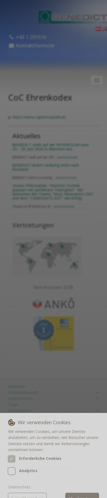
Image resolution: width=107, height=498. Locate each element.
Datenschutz (19, 491)
